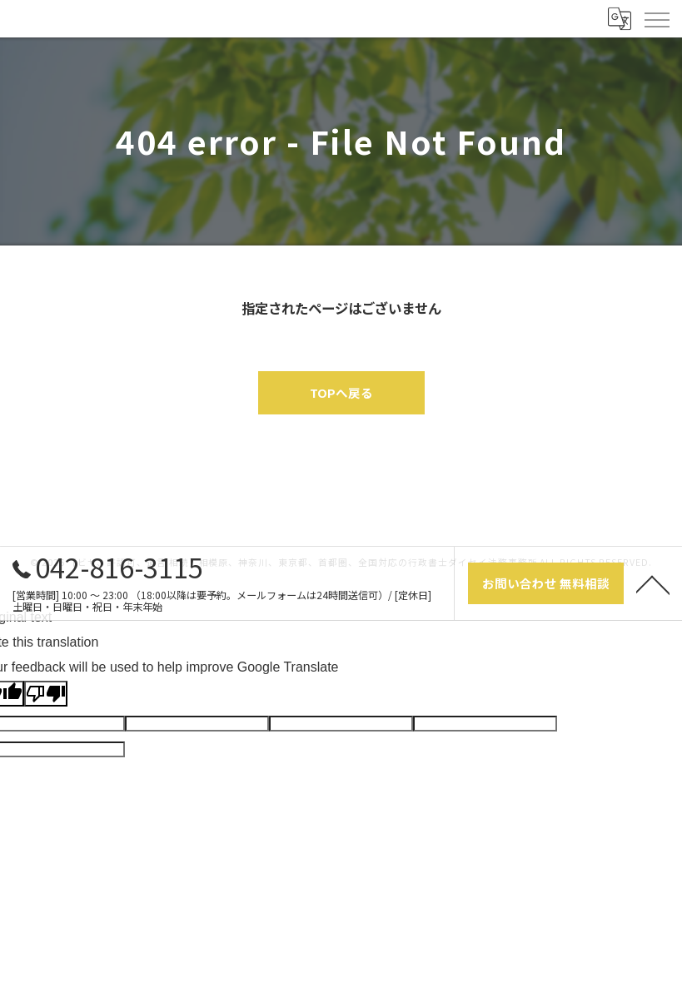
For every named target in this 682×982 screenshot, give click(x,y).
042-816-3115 (107, 567)
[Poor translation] (45, 694)
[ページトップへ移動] (653, 583)
